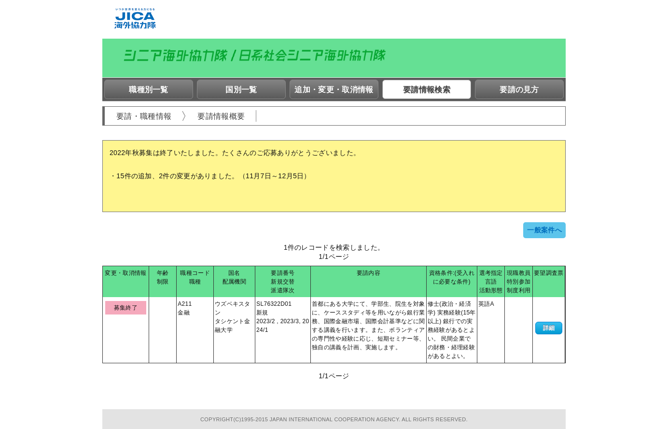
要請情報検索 (426, 90)
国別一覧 (241, 90)
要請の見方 (519, 90)
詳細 (549, 328)
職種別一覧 (148, 90)
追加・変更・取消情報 (333, 90)
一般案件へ (544, 230)
